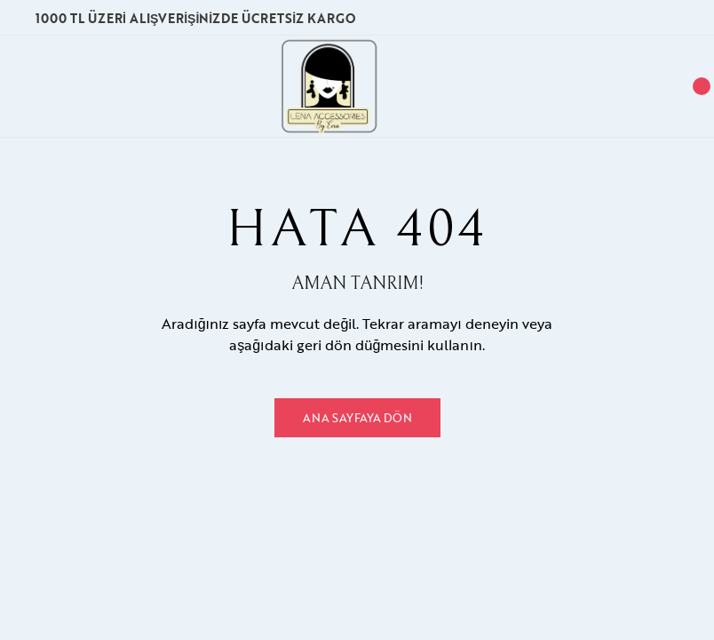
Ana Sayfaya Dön (357, 418)
